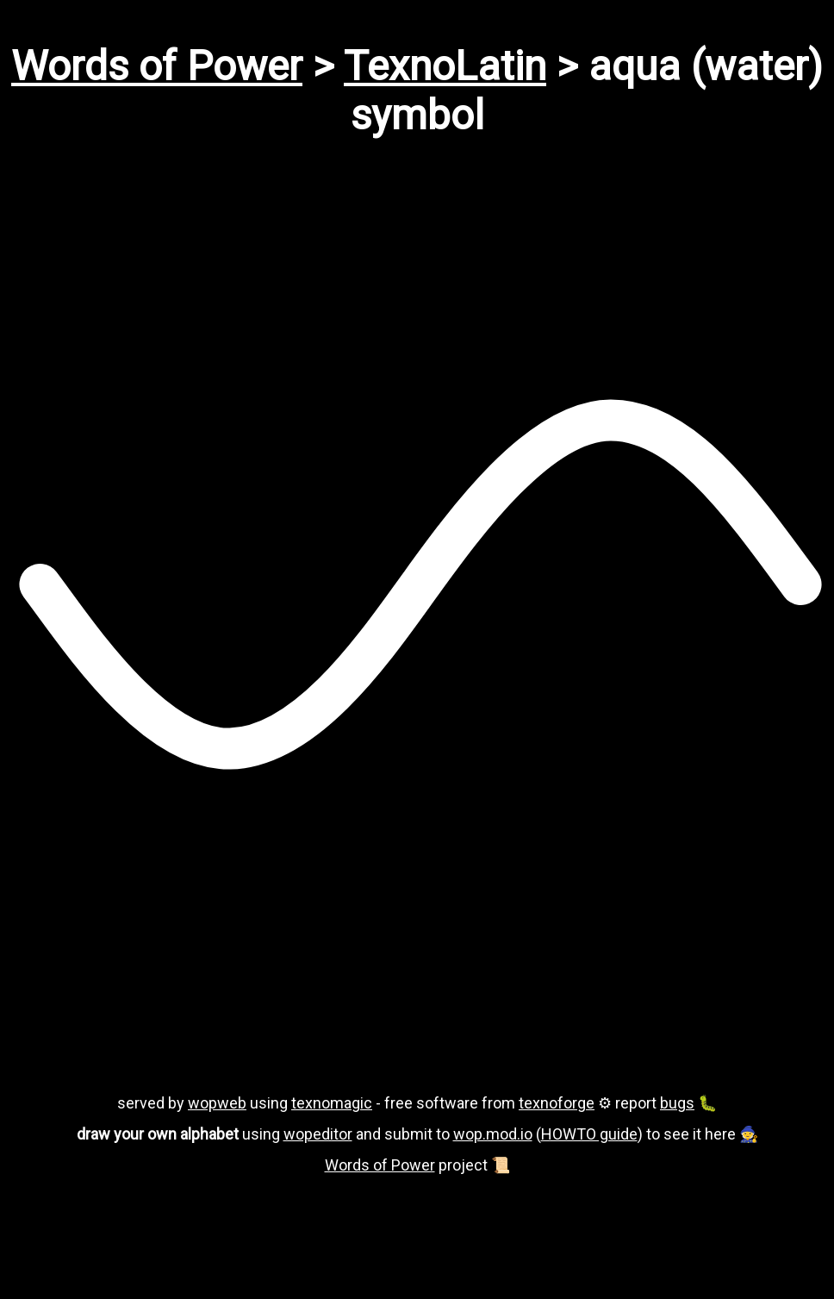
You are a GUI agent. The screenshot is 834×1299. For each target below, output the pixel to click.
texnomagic (331, 1103)
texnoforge (556, 1103)
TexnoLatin (445, 66)
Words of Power (156, 66)
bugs (677, 1103)
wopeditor (317, 1134)
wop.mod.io (492, 1134)
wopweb (217, 1103)
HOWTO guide (589, 1134)
